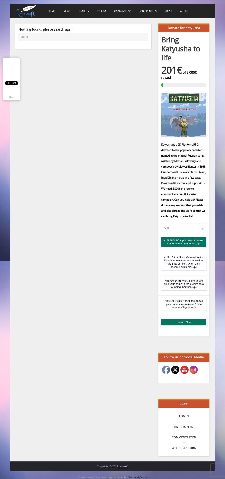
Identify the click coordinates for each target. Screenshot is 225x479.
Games (84, 11)
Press (168, 11)
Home (51, 11)
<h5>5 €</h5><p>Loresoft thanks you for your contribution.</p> (184, 242)
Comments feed (184, 437)
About (184, 11)
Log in (184, 416)
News (66, 11)
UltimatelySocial (137, 477)
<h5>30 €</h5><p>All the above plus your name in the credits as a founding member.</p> (184, 284)
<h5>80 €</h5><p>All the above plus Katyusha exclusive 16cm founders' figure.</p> (184, 304)
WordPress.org (184, 448)
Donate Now (184, 322)
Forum (101, 11)
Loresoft (123, 466)
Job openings (148, 11)
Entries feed (183, 427)
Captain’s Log (123, 11)
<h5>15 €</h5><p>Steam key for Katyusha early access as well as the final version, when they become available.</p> (183, 262)
